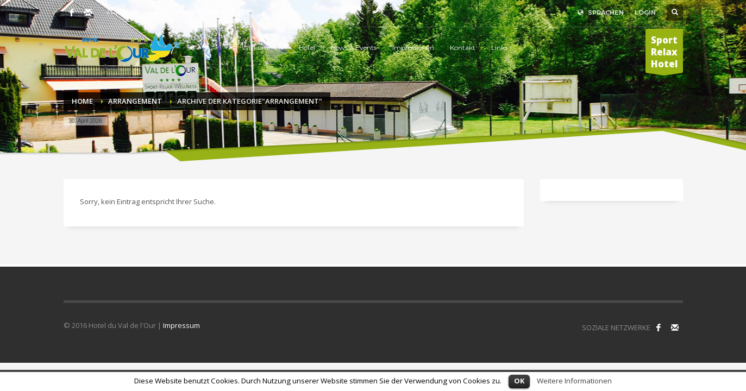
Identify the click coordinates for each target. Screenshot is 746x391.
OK (519, 381)
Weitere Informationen (574, 381)
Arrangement (135, 101)
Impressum (181, 325)
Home (82, 101)
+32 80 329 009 (223, 12)
